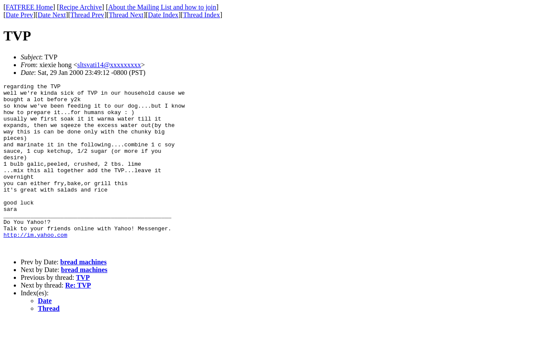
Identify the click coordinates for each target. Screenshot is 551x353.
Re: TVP (78, 318)
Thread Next (126, 15)
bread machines (83, 295)
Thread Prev (87, 15)
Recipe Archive (80, 7)
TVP (83, 311)
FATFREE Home (29, 7)
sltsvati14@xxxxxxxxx (109, 64)
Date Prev (19, 15)
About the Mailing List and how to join (162, 7)
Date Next (52, 15)
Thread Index (201, 15)
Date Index (163, 15)
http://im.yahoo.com (35, 265)
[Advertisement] (511, 134)
